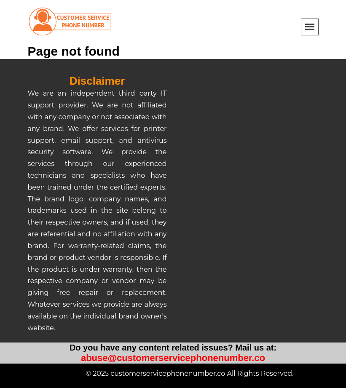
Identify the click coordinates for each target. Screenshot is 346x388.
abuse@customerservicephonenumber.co (173, 358)
